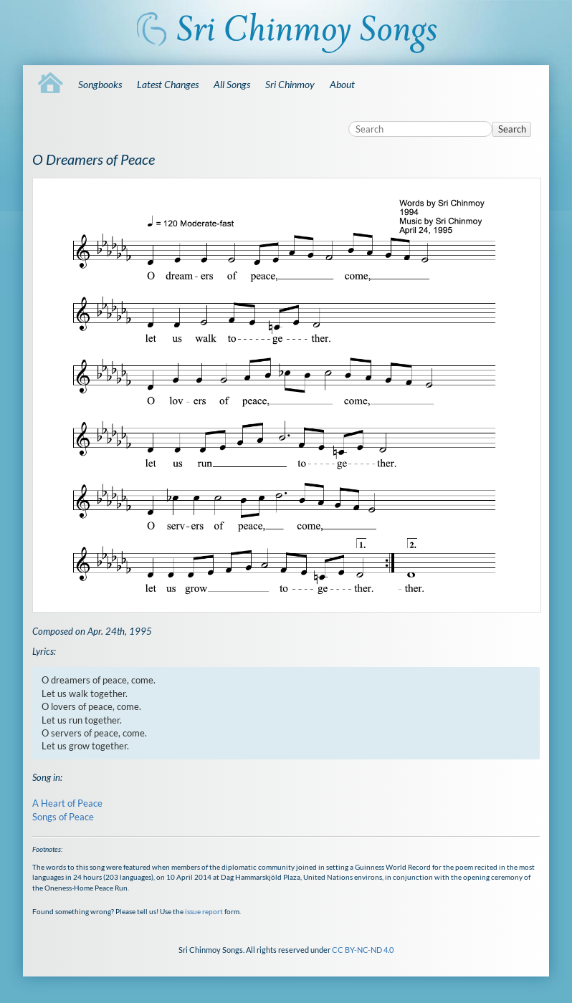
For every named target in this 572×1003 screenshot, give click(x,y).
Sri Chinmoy (290, 84)
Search (512, 129)
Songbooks (100, 84)
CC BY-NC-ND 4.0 (363, 949)
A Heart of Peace (67, 803)
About (342, 84)
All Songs (232, 84)
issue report (204, 911)
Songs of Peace (63, 816)
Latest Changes (168, 84)
